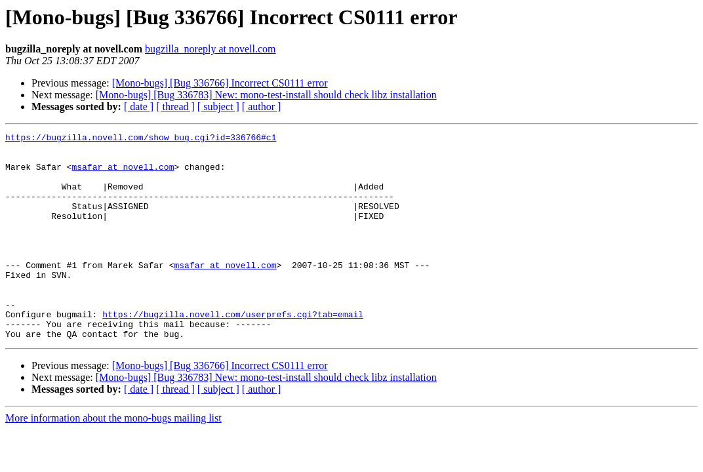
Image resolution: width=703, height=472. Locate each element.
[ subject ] (218, 106)
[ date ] (138, 106)
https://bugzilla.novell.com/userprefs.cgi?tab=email (232, 351)
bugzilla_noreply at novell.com (210, 48)
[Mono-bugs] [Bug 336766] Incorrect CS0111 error (220, 82)
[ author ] (261, 106)
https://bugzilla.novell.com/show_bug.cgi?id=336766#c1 (140, 139)
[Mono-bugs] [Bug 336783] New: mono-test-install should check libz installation (266, 94)
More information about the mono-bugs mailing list (113, 459)
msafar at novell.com (122, 174)
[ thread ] (175, 106)
